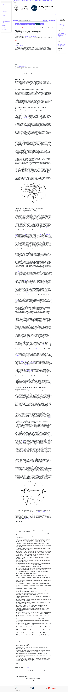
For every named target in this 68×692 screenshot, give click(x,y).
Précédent (17, 24)
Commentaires (4, 29)
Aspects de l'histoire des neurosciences (30, 36)
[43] (45, 467)
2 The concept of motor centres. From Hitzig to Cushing (6, 14)
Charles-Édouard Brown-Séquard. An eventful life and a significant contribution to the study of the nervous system (62, 35)
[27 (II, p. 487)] (46, 295)
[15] (50, 219)
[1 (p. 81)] (25, 117)
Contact (50, 690)
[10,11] (27, 163)
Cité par (3, 27)
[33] (36, 348)
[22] (49, 257)
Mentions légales (45, 690)
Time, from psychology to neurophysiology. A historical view (62, 45)
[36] (49, 417)
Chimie (40, 0)
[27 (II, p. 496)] (23, 361)
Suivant (42, 24)
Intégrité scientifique (40, 15)
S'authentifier (33, 680)
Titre (3, 4)
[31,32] (42, 344)
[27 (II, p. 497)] (32, 362)
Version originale (19, 27)
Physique (27, 0)
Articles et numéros (23, 15)
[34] (18, 397)
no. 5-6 (33, 24)
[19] (40, 234)
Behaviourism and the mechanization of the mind (61, 25)
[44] (39, 511)
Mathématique (18, 0)
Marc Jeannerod (18, 34)
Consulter (15, 20)
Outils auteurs (48, 15)
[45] (44, 511)
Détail (17, 58)
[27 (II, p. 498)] (26, 364)
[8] (35, 158)
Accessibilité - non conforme (34, 690)
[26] (27, 292)
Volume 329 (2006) (28, 24)
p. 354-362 (37, 24)
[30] (30, 333)
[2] (18, 271)
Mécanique (23, 0)
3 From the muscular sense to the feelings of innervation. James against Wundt (6, 18)
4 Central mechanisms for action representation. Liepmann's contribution (6, 22)
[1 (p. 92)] (28, 126)
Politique (28, 667)
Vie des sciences (49, 0)
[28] (22, 325)
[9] (35, 160)
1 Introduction (5, 11)
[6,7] (18, 157)
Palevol (36, 0)
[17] (46, 227)
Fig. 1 (30, 172)
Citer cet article (22, 58)
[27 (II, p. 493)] (17, 355)
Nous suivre (41, 690)
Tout (44, 20)
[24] (18, 279)
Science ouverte (32, 15)
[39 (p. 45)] (23, 441)
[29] (46, 329)
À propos (16, 15)
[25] (25, 280)
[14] (25, 178)
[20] (45, 281)
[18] (25, 234)
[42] (43, 462)
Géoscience (32, 0)
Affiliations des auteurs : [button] (19, 70)
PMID (16, 64)
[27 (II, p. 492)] (41, 352)
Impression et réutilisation (55, 15)
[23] (22, 268)
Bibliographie (4, 25)
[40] (22, 450)
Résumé (3, 6)
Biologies (43, 0)
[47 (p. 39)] (27, 518)
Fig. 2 (39, 475)
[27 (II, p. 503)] (29, 370)
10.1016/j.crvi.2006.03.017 (21, 66)
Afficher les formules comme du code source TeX (43, 27)
